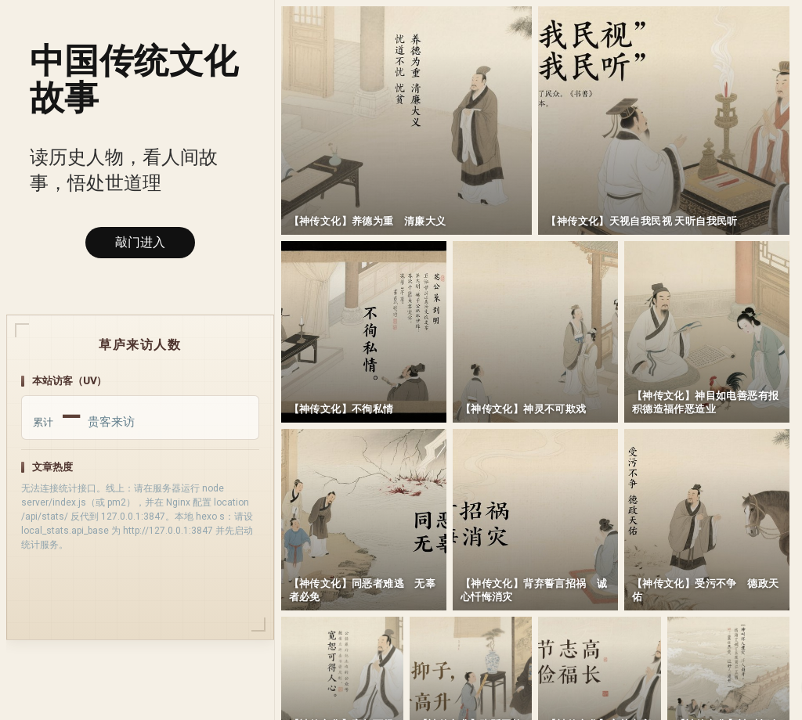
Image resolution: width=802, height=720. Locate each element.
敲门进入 (140, 242)
